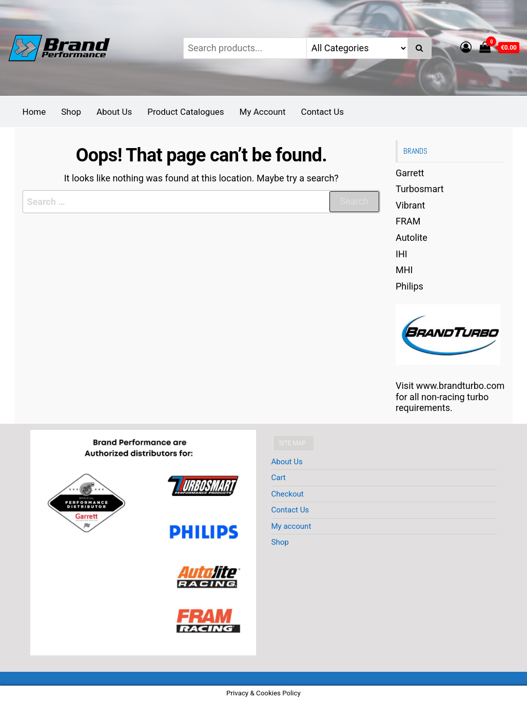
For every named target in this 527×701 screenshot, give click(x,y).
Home (34, 112)
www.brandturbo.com (460, 385)
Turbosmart (420, 188)
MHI (404, 269)
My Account (263, 112)
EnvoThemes (368, 678)
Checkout (287, 494)
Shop (71, 112)
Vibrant (410, 205)
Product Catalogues (185, 112)
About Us (114, 112)
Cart (278, 477)
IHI (401, 254)
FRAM (408, 221)
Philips (409, 286)
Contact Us (322, 112)
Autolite (411, 237)
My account (291, 526)
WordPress (267, 678)
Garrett (410, 173)
